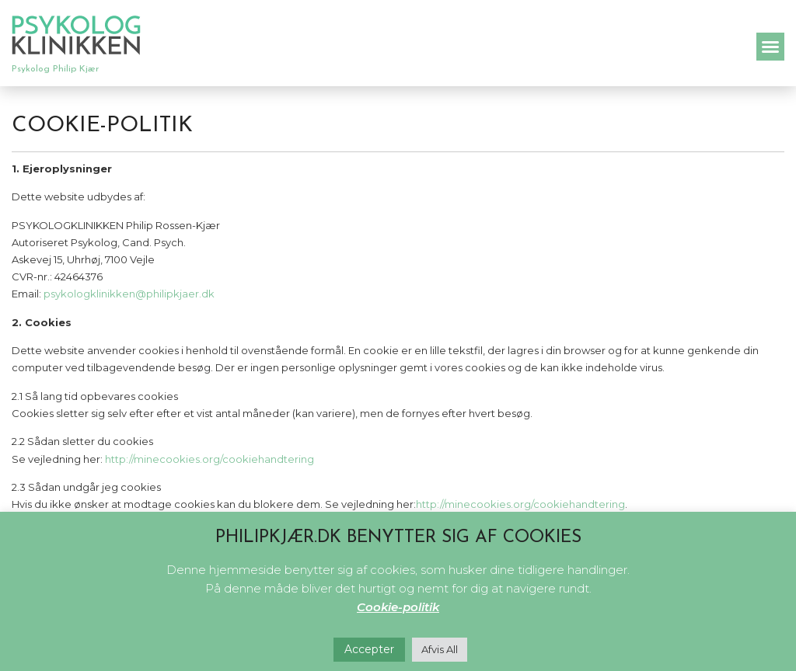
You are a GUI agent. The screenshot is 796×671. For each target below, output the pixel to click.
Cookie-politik (398, 607)
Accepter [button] (369, 649)
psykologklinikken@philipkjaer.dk (129, 293)
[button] (770, 47)
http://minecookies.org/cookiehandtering (209, 459)
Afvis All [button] (439, 649)
